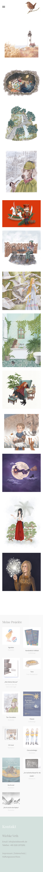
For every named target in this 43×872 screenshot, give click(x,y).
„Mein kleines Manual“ (11, 682)
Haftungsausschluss (11, 856)
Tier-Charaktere (11, 717)
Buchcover (11, 785)
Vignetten (11, 647)
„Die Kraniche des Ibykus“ (11, 808)
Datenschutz (19, 853)
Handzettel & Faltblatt (32, 651)
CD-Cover (11, 745)
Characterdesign (32, 750)
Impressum (7, 853)
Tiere (32, 672)
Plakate (32, 719)
